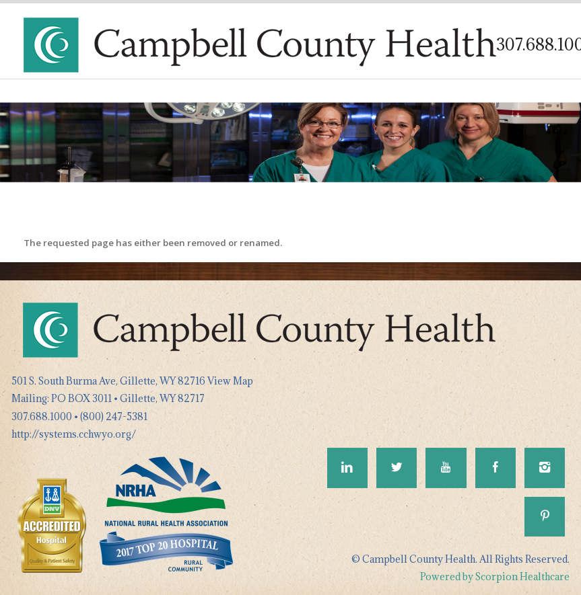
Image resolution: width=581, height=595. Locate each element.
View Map (230, 380)
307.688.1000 (41, 416)
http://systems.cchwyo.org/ (73, 434)
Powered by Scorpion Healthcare (495, 576)
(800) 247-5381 (113, 416)
